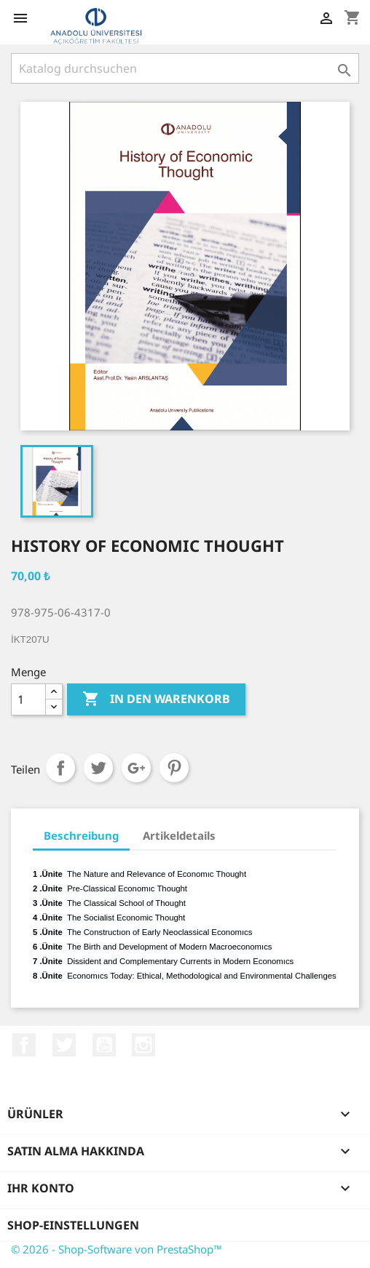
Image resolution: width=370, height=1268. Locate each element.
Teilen (60, 767)
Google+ (136, 767)
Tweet (98, 767)
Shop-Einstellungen (73, 1225)
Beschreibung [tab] (81, 835)
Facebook (24, 1044)
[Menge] (28, 699)
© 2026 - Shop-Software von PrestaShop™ (116, 1249)
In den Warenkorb (156, 699)
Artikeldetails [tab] (179, 835)
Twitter (64, 1044)
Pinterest (174, 767)
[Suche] (185, 68)
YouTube (104, 1044)
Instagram (143, 1044)
